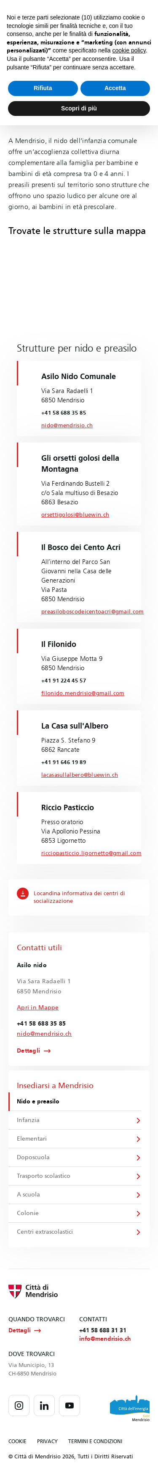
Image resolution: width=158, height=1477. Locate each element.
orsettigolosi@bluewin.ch (75, 515)
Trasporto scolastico (43, 1176)
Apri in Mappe (38, 1007)
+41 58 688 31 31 (102, 1330)
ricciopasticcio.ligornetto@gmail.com (91, 853)
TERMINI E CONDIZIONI (95, 1441)
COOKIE (17, 1441)
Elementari (32, 1138)
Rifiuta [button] (43, 88)
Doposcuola (33, 1157)
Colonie (28, 1213)
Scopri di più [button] (79, 108)
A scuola (28, 1194)
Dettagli (28, 1051)
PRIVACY (47, 1441)
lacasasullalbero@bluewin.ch (79, 775)
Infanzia (28, 1120)
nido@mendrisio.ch (67, 425)
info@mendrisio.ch (105, 1338)
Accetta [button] (115, 88)
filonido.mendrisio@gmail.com (82, 693)
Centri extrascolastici (45, 1231)
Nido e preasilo (38, 1101)
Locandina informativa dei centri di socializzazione (71, 896)
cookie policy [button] (129, 50)
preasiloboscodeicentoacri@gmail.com (92, 611)
